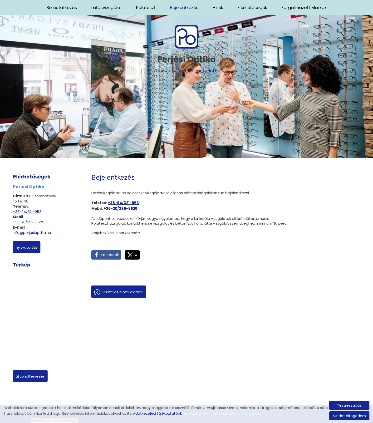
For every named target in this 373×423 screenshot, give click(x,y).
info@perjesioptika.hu (32, 232)
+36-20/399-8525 (28, 222)
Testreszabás (349, 405)
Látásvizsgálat (106, 7)
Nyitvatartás (27, 247)
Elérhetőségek (252, 7)
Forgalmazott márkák (304, 7)
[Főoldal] (186, 37)
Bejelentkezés (184, 7)
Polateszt (146, 7)
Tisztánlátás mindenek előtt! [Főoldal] (186, 63)
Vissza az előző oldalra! (123, 292)
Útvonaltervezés (30, 376)
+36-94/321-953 (27, 211)
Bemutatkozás (61, 7)
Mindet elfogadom (349, 415)
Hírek (218, 7)
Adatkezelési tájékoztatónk (157, 413)
